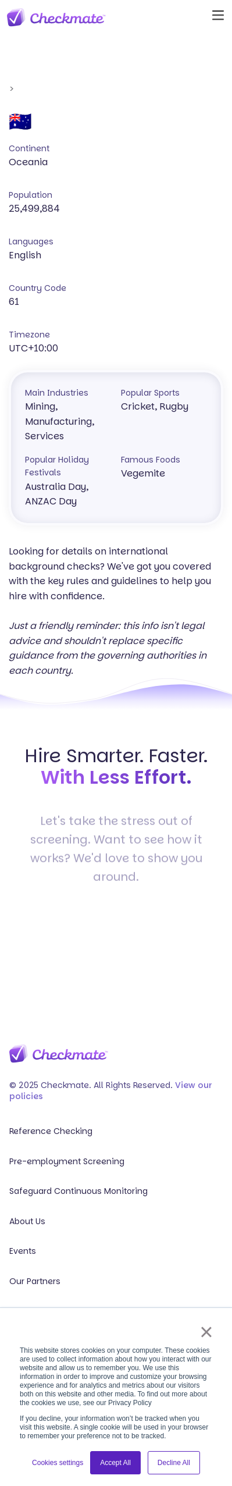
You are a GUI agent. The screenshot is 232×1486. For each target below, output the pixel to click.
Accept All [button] (115, 1463)
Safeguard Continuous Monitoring (78, 1191)
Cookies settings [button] (57, 1463)
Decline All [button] (174, 1463)
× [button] (206, 1332)
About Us (27, 1221)
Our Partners (34, 1281)
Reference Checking (50, 1131)
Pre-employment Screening (66, 1161)
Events (22, 1251)
